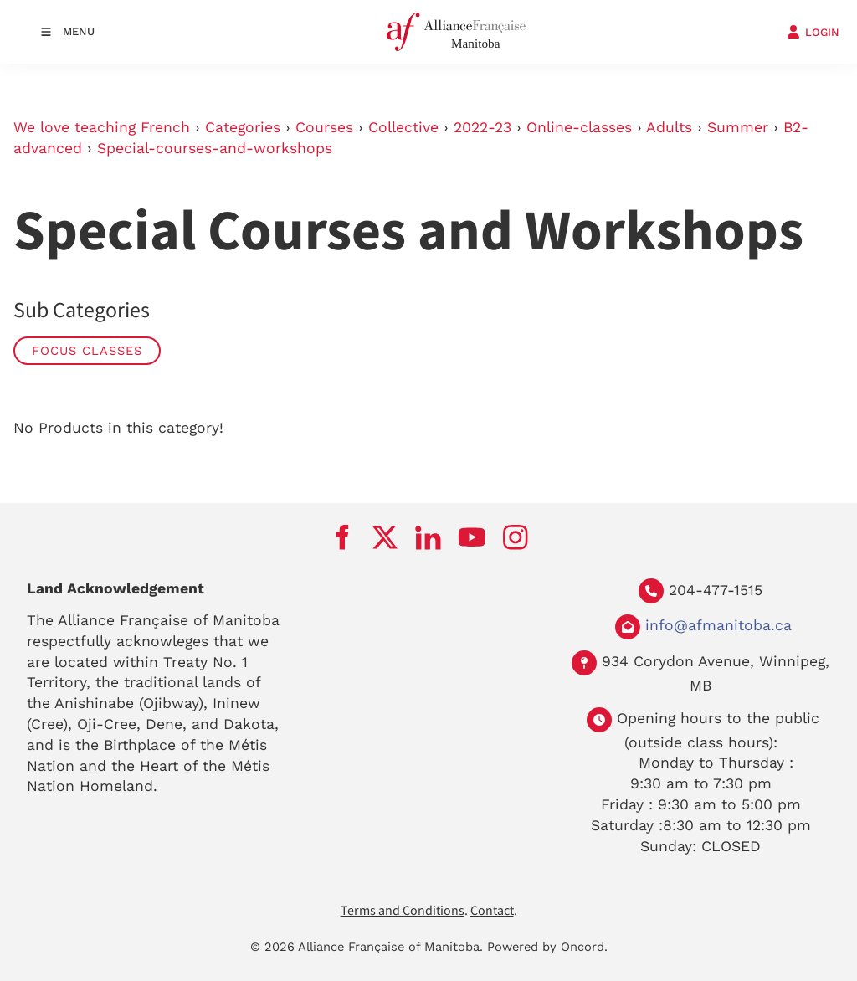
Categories (242, 127)
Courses (324, 127)
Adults (669, 127)
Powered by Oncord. (547, 946)
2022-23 (482, 127)
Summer (737, 127)
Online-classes (579, 127)
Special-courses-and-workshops (214, 148)
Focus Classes (87, 350)
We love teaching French (101, 127)
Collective (403, 127)
